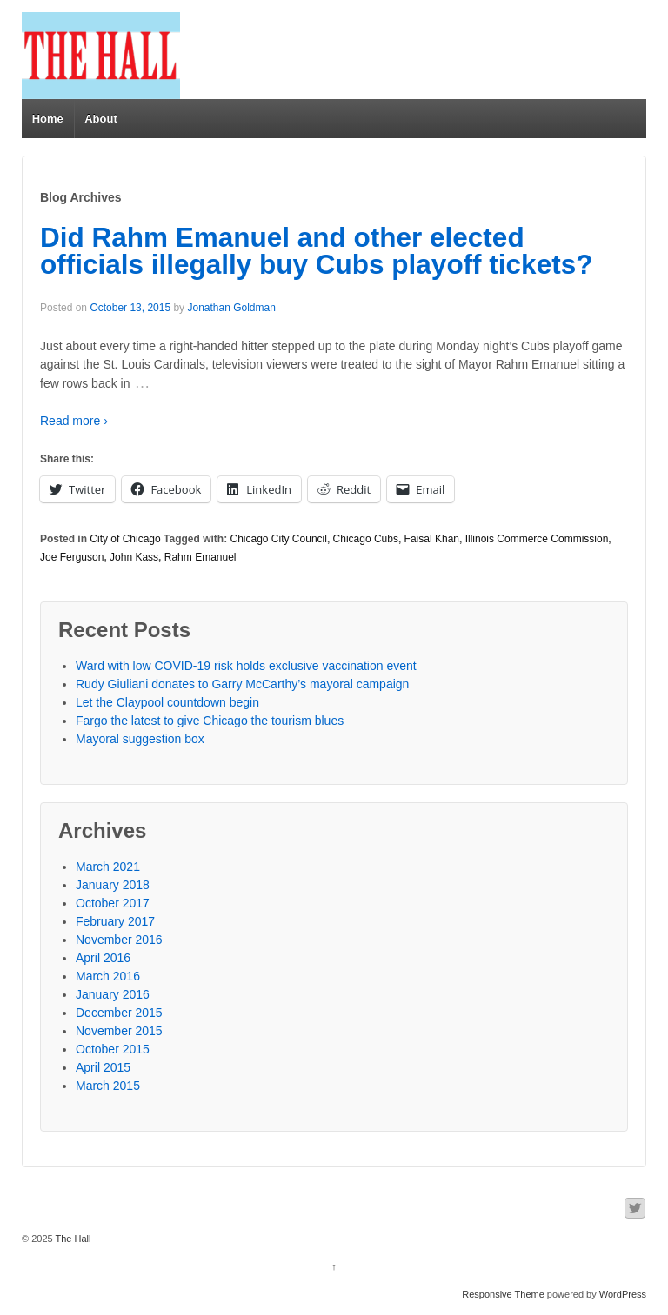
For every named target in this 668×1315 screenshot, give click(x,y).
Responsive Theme (503, 1294)
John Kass (134, 557)
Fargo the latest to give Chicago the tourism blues (210, 720)
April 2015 (103, 1067)
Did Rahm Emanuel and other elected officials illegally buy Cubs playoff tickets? (316, 251)
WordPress (622, 1294)
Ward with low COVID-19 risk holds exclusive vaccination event (246, 666)
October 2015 (113, 1049)
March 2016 (108, 976)
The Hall (72, 1238)
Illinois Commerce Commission (537, 539)
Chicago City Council (278, 539)
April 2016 (103, 958)
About (100, 118)
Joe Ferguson (72, 557)
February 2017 (115, 921)
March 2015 (108, 1086)
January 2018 (113, 885)
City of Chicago (125, 539)
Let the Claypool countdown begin (167, 702)
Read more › (74, 421)
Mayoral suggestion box (140, 739)
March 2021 (108, 866)
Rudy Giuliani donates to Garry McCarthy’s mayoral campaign (242, 684)
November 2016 (119, 939)
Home (47, 118)
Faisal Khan (431, 539)
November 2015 (119, 1031)
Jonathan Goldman (231, 308)
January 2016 (113, 994)
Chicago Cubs (365, 539)
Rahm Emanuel (200, 557)
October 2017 (113, 903)
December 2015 (119, 1012)
